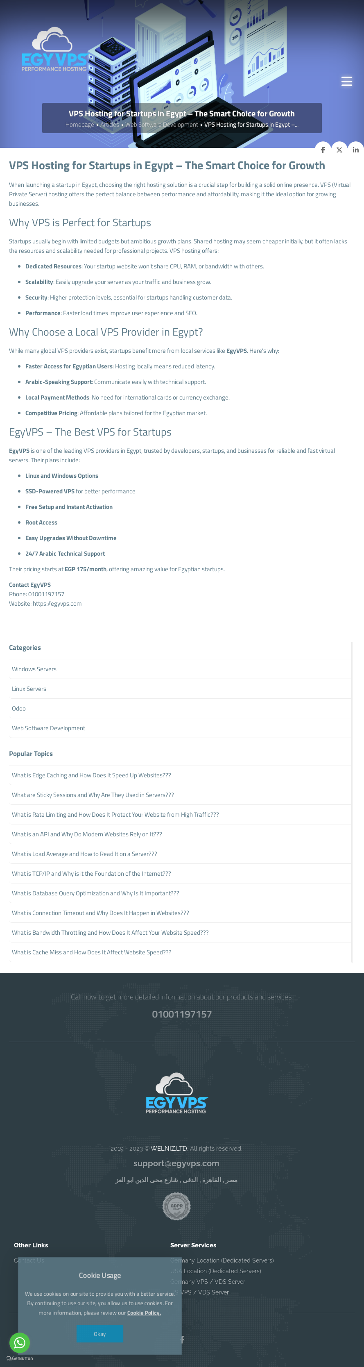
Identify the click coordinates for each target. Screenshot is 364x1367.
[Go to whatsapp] (19, 1343)
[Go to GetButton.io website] (20, 1358)
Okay (100, 1332)
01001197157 (182, 1013)
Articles (109, 124)
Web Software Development (161, 124)
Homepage (80, 124)
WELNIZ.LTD (169, 1148)
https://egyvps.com (57, 603)
